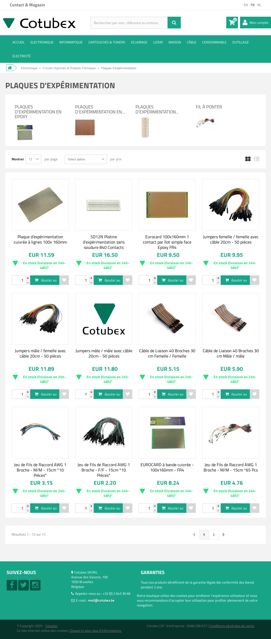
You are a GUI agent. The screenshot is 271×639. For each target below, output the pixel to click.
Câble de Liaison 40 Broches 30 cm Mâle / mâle (231, 353)
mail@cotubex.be (101, 600)
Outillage (240, 42)
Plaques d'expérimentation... (157, 109)
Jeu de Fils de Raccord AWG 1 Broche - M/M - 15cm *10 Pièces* (40, 469)
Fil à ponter (209, 106)
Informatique (71, 42)
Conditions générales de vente (231, 625)
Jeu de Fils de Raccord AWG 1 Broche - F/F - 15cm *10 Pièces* (104, 469)
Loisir (158, 42)
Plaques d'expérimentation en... (100, 109)
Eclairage (139, 42)
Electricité (21, 56)
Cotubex (52, 625)
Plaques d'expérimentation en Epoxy (38, 111)
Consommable (214, 42)
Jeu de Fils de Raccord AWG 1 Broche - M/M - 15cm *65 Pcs (231, 467)
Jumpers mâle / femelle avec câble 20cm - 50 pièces (40, 353)
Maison (175, 42)
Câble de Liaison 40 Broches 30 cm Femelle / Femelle (167, 353)
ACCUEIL (18, 42)
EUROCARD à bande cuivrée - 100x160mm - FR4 (167, 467)
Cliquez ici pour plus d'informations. (95, 630)
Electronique (41, 42)
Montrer (18, 158)
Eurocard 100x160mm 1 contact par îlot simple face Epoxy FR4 (167, 241)
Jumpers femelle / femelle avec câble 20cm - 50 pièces (231, 239)
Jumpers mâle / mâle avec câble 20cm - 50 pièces (103, 353)
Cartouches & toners (106, 42)
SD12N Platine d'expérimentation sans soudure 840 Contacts (104, 241)
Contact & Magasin (27, 5)
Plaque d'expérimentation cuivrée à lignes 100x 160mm (40, 239)
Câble (191, 42)
